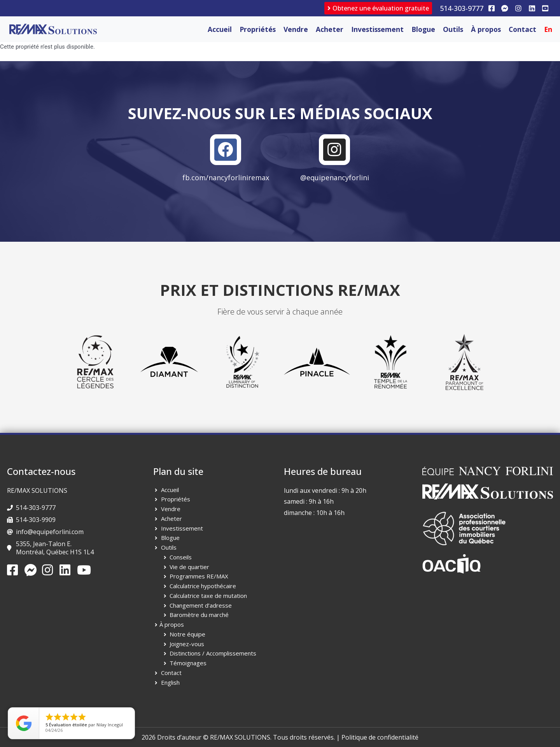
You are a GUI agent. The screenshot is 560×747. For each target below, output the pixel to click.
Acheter (329, 29)
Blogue (423, 29)
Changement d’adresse (201, 605)
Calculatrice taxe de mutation (208, 595)
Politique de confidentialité (379, 737)
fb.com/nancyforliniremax (225, 178)
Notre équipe (187, 634)
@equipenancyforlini (334, 178)
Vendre (296, 29)
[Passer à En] (548, 29)
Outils (453, 29)
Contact (522, 29)
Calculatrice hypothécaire (203, 586)
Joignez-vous (187, 644)
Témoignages (188, 663)
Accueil (220, 29)
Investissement (377, 29)
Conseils (181, 557)
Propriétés (258, 29)
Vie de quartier (189, 567)
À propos (486, 29)
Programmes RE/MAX (199, 576)
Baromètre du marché (199, 615)
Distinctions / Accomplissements (213, 653)
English (170, 682)
